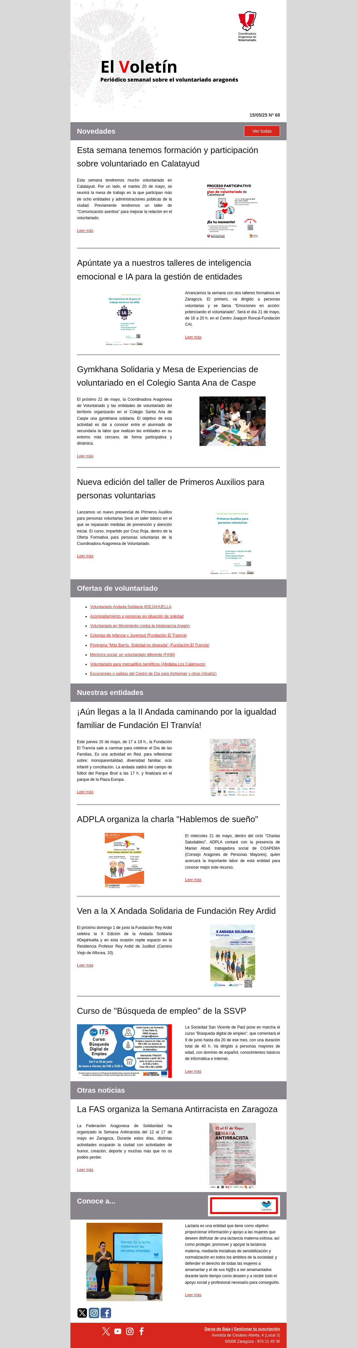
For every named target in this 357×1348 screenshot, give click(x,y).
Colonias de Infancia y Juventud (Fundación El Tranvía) (138, 635)
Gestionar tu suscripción (257, 1329)
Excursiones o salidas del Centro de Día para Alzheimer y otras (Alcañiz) (153, 673)
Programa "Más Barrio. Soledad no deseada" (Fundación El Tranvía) (149, 645)
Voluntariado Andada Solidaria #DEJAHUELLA (130, 607)
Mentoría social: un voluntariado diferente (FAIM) (132, 654)
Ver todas (262, 131)
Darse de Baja (217, 1329)
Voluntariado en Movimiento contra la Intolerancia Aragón (140, 626)
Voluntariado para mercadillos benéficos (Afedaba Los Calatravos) (147, 664)
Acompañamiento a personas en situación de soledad (137, 616)
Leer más (85, 230)
